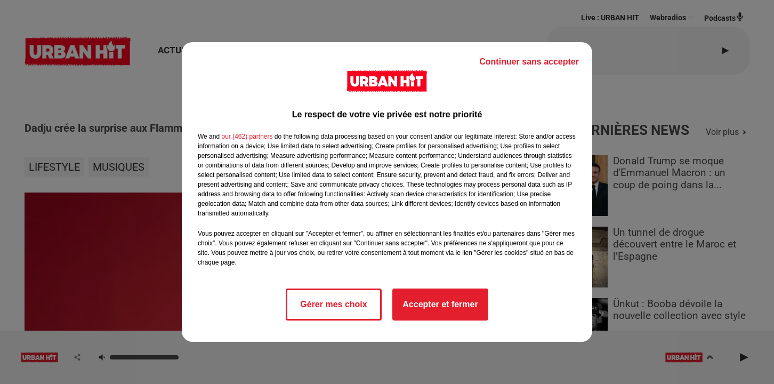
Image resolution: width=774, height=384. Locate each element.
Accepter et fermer (440, 304)
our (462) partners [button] (246, 136)
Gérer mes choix (333, 304)
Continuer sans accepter (529, 61)
